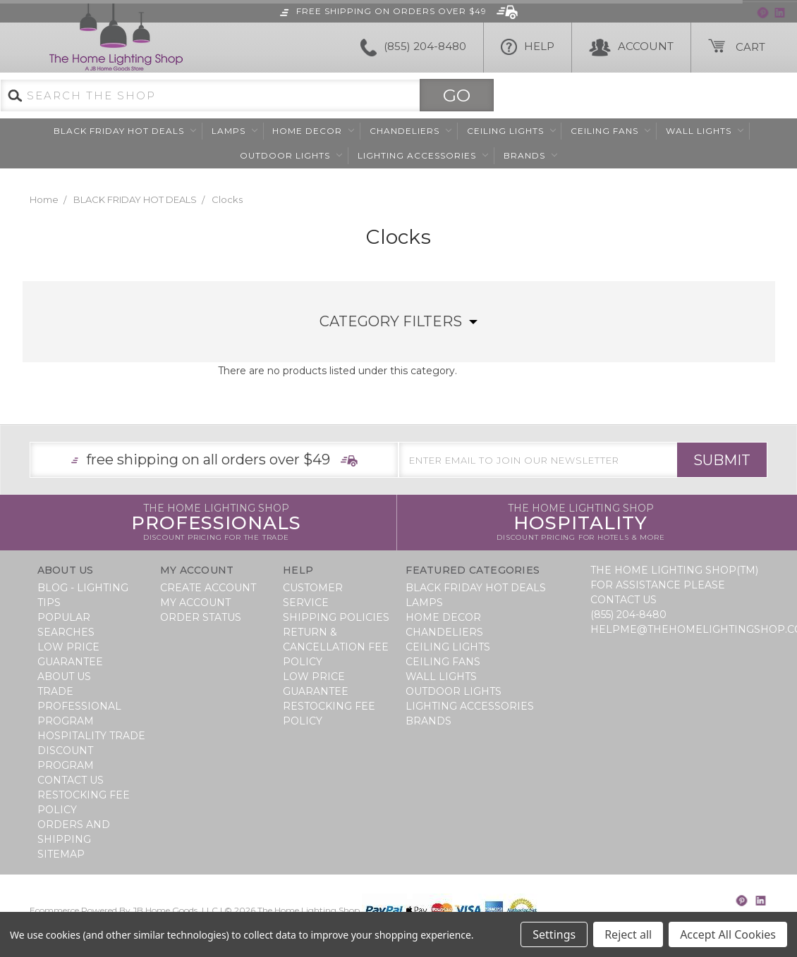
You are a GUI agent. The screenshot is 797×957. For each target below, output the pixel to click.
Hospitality (580, 523)
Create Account (208, 587)
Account (631, 47)
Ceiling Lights (511, 130)
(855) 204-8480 (413, 47)
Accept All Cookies (728, 934)
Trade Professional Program (79, 706)
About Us (64, 676)
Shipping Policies (336, 617)
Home (44, 199)
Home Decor (313, 130)
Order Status (200, 617)
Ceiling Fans (610, 130)
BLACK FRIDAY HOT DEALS (125, 130)
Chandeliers (410, 130)
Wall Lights (704, 130)
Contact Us (70, 780)
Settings (554, 934)
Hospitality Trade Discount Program (91, 750)
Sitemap (61, 854)
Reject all (628, 934)
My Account (195, 602)
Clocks (227, 199)
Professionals (216, 523)
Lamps (234, 130)
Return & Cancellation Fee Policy (336, 647)
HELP (527, 47)
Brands (530, 155)
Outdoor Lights (291, 155)
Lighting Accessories (423, 155)
